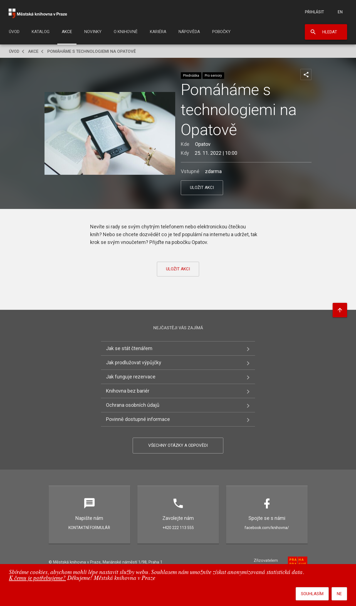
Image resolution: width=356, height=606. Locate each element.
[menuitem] (14, 33)
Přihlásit (314, 12)
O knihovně (126, 31)
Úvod (14, 31)
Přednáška (191, 76)
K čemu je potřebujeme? (37, 578)
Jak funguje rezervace (130, 377)
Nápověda (189, 31)
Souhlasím (312, 593)
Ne (339, 593)
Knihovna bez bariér (127, 391)
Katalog (41, 31)
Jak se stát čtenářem (129, 348)
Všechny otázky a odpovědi (178, 445)
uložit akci (202, 187)
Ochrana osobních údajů (132, 405)
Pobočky (221, 31)
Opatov (203, 144)
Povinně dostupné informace (138, 419)
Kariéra (158, 31)
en (340, 12)
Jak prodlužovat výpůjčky (133, 362)
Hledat (329, 31)
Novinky (93, 31)
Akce (67, 31)
